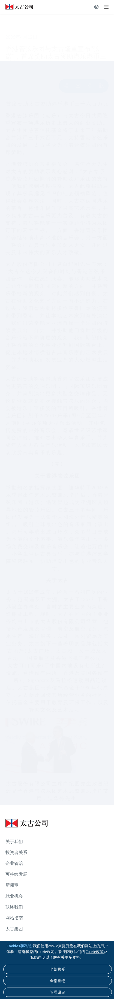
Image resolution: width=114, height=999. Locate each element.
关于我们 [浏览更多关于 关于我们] (14, 841)
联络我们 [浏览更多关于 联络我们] (14, 907)
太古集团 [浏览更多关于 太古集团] (14, 928)
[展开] (106, 7)
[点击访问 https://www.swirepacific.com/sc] (16, 7)
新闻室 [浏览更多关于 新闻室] (12, 885)
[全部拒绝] (57, 980)
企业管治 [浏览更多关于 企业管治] (14, 863)
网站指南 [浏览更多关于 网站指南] (14, 917)
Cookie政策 (95, 951)
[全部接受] (57, 969)
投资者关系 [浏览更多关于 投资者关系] (16, 852)
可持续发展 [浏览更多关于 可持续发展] (16, 874)
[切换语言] (96, 7)
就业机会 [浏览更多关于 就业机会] (14, 896)
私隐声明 (38, 957)
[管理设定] (57, 992)
